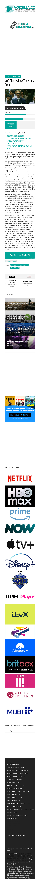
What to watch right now (15, 767)
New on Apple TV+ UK (14, 797)
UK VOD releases (12, 818)
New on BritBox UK (13, 800)
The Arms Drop (14, 267)
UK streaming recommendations (18, 803)
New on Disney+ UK (13, 794)
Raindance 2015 (24, 265)
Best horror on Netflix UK (16, 776)
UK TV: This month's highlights (17, 815)
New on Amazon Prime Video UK (18, 791)
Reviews (16, 76)
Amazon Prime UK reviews (16, 785)
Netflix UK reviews (13, 782)
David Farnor (9, 133)
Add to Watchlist (10, 261)
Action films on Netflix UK (16, 836)
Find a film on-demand (14, 779)
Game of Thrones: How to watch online (20, 809)
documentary (14, 265)
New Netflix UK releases (15, 788)
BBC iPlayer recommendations (17, 770)
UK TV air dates (12, 812)
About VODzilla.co (13, 764)
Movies (8, 76)
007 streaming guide (14, 806)
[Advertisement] (20, 54)
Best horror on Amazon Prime (17, 773)
